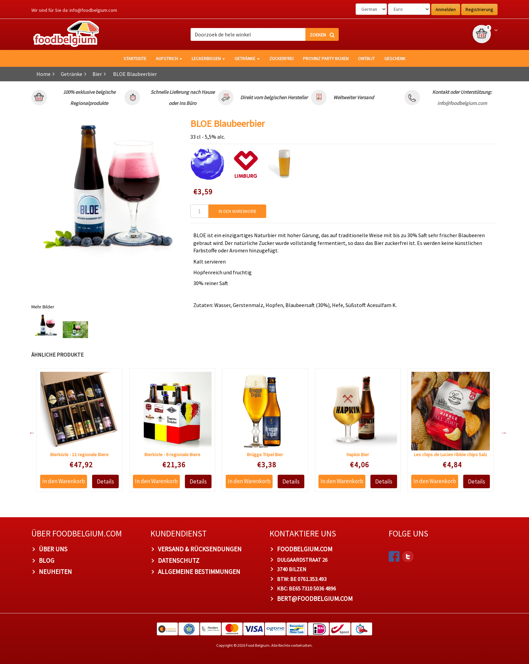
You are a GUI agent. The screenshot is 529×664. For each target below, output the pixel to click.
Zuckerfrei (281, 58)
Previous (29, 432)
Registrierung (479, 9)
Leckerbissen (208, 58)
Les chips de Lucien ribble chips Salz (450, 454)
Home (43, 74)
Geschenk (395, 58)
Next (500, 432)
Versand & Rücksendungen (200, 549)
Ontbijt (366, 58)
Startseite (134, 58)
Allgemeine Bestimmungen (199, 572)
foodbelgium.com (304, 549)
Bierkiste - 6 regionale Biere (172, 454)
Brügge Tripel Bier (265, 454)
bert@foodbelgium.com (315, 598)
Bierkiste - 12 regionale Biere (79, 454)
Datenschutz (178, 560)
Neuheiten (55, 572)
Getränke (247, 58)
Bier (97, 74)
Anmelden (446, 9)
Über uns (53, 549)
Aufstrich (169, 58)
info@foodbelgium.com (93, 10)
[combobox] (264, 34)
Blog (46, 560)
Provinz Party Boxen (326, 58)
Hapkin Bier (357, 454)
